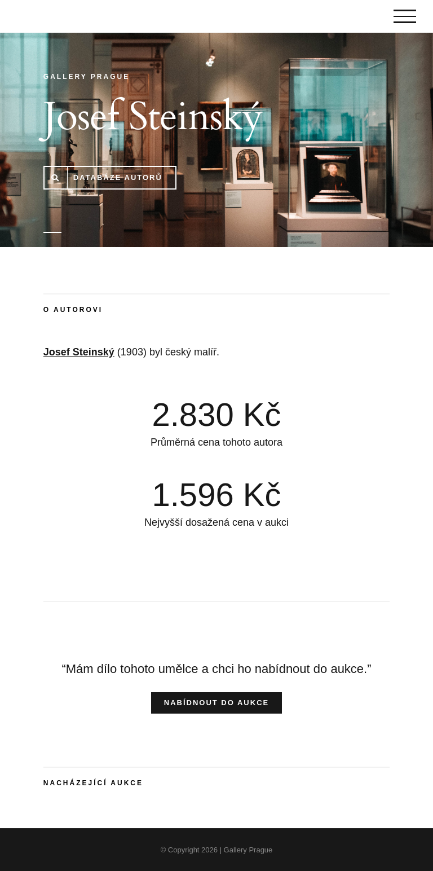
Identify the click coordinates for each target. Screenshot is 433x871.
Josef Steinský (78, 352)
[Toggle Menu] (405, 16)
